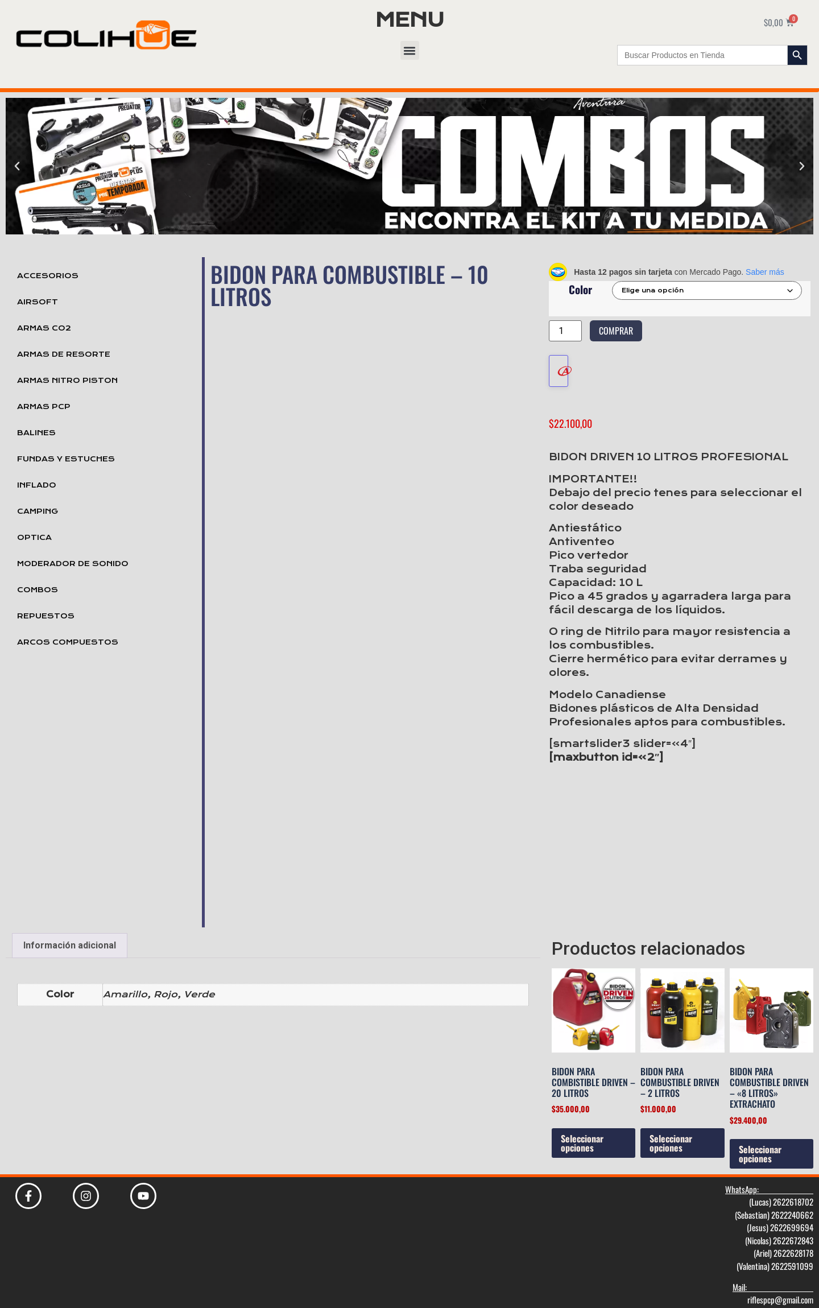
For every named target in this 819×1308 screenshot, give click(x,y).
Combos (37, 590)
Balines (36, 433)
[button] (409, 50)
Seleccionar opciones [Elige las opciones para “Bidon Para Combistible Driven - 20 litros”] (582, 1131)
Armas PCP (44, 406)
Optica (34, 537)
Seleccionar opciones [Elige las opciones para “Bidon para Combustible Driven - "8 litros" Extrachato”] (760, 1141)
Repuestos (46, 616)
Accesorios (47, 275)
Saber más (765, 272)
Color (580, 289)
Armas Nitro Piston (67, 380)
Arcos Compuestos (67, 642)
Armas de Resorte (63, 354)
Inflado (36, 485)
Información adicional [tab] (69, 933)
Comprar (616, 330)
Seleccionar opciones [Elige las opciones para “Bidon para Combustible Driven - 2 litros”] (671, 1131)
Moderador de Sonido (73, 563)
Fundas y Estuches (66, 459)
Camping (37, 511)
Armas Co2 (44, 328)
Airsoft (37, 302)
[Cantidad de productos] (565, 330)
